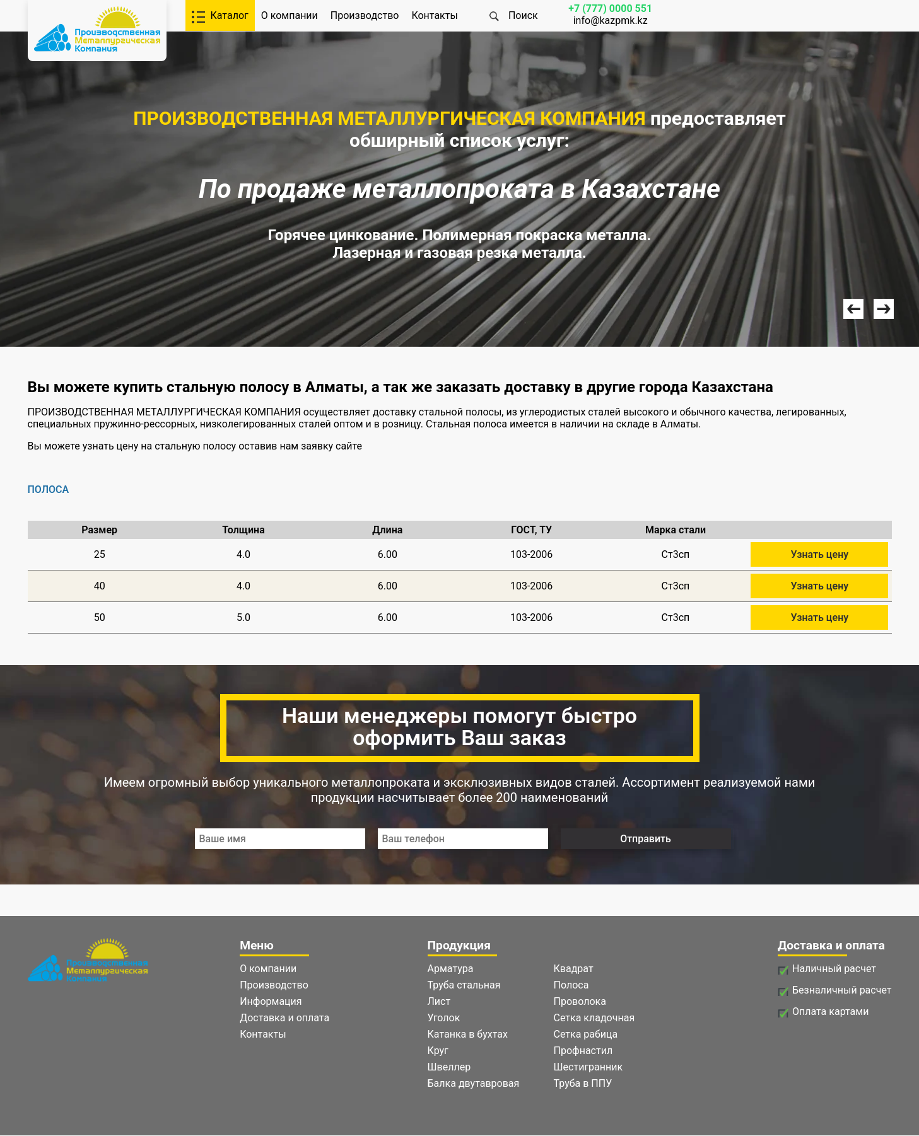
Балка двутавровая (474, 1083)
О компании (289, 15)
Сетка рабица (586, 1034)
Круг (438, 1051)
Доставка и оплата (284, 1018)
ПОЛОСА (48, 490)
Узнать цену (819, 554)
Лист (439, 1001)
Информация (270, 1001)
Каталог (230, 15)
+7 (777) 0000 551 (610, 8)
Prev (853, 309)
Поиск (523, 15)
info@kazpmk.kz (610, 20)
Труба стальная (464, 985)
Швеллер (449, 1067)
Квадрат (574, 969)
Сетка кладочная (594, 1018)
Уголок (444, 1018)
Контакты (434, 15)
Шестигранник (588, 1067)
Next (884, 309)
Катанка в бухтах (468, 1034)
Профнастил (583, 1051)
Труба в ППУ (583, 1083)
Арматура (451, 969)
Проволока (580, 1001)
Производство (365, 15)
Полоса (571, 985)
